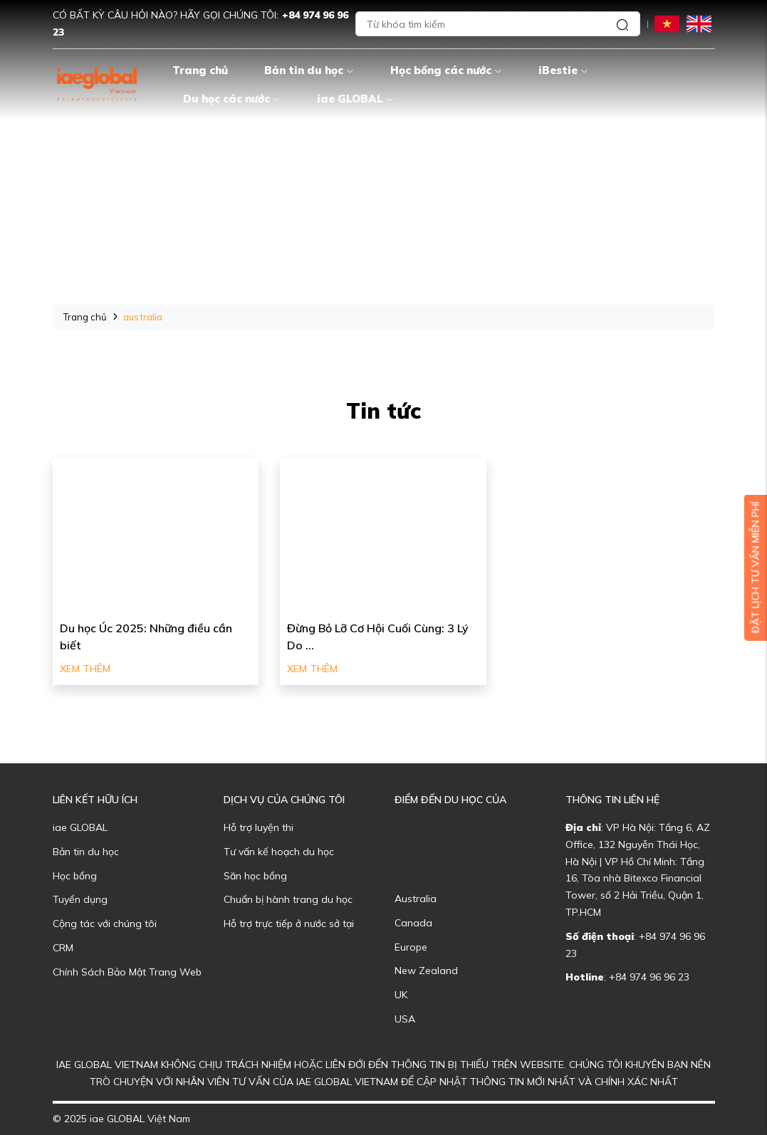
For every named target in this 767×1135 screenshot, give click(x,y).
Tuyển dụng (80, 899)
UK (401, 994)
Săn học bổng (255, 875)
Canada (413, 922)
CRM (63, 947)
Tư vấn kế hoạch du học (279, 851)
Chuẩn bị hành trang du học (288, 899)
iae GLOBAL (355, 98)
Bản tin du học (309, 70)
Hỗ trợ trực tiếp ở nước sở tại (289, 923)
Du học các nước (232, 98)
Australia (416, 898)
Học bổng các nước (446, 70)
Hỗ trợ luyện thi (258, 827)
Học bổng (75, 875)
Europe (411, 947)
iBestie (563, 70)
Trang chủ (200, 70)
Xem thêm (85, 668)
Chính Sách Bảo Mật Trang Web (127, 972)
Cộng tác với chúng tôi (105, 923)
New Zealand (426, 970)
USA (405, 1019)
